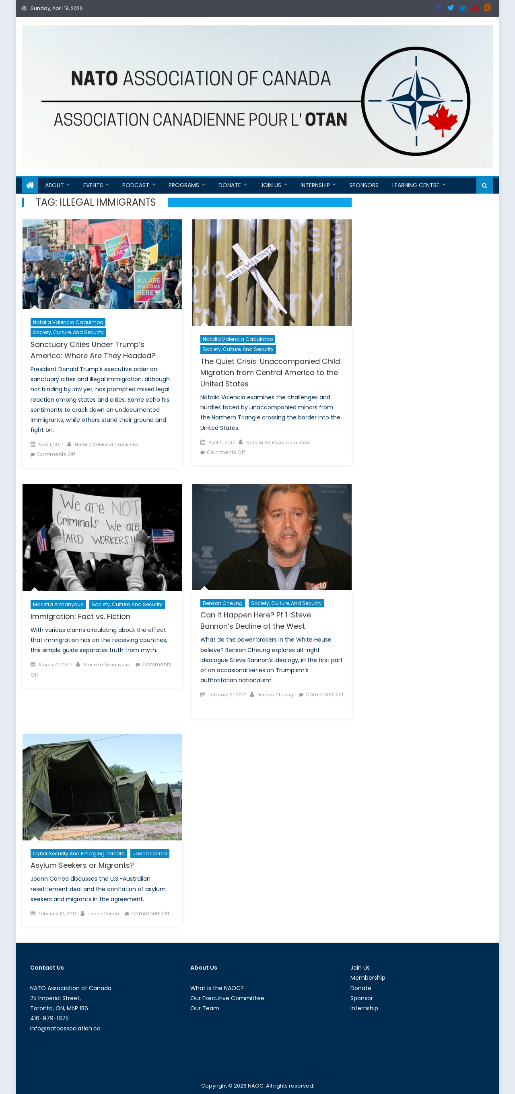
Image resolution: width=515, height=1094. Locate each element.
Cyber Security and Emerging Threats (78, 853)
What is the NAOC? (217, 988)
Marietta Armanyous (58, 604)
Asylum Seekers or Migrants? (82, 865)
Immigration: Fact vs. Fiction (80, 616)
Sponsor (361, 998)
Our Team (204, 1008)
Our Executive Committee (227, 998)
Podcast (135, 185)
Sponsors (364, 185)
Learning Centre (415, 185)
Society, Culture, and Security (68, 332)
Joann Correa (150, 853)
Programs (184, 185)
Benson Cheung (223, 603)
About (54, 185)
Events (93, 185)
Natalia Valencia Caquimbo (68, 322)
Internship (315, 185)
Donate (229, 185)
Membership (367, 978)
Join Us (270, 185)
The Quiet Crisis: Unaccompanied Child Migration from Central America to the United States (270, 372)
